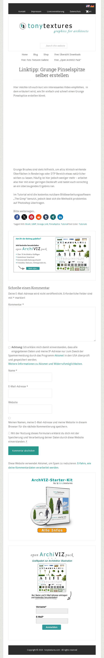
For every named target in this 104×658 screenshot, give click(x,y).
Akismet (59, 355)
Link (46, 224)
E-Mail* (40, 617)
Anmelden (51, 627)
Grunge (40, 224)
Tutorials (83, 224)
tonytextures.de (53, 26)
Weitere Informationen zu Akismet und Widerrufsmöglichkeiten (45, 363)
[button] (17, 217)
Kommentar (16, 304)
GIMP (34, 224)
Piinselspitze (54, 224)
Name (12, 370)
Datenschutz (75, 11)
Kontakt (22, 11)
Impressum (36, 11)
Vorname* (41, 607)
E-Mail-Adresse (18, 386)
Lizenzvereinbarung (55, 11)
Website (13, 402)
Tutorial (64, 224)
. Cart (89, 11)
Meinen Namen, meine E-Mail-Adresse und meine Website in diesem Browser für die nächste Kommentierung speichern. (47, 424)
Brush (28, 224)
